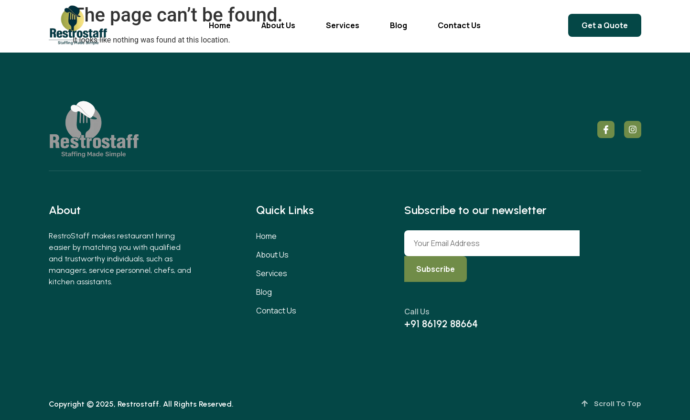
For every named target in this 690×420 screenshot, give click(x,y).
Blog (398, 25)
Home (220, 25)
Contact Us (459, 25)
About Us (278, 25)
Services (342, 25)
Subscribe (435, 269)
